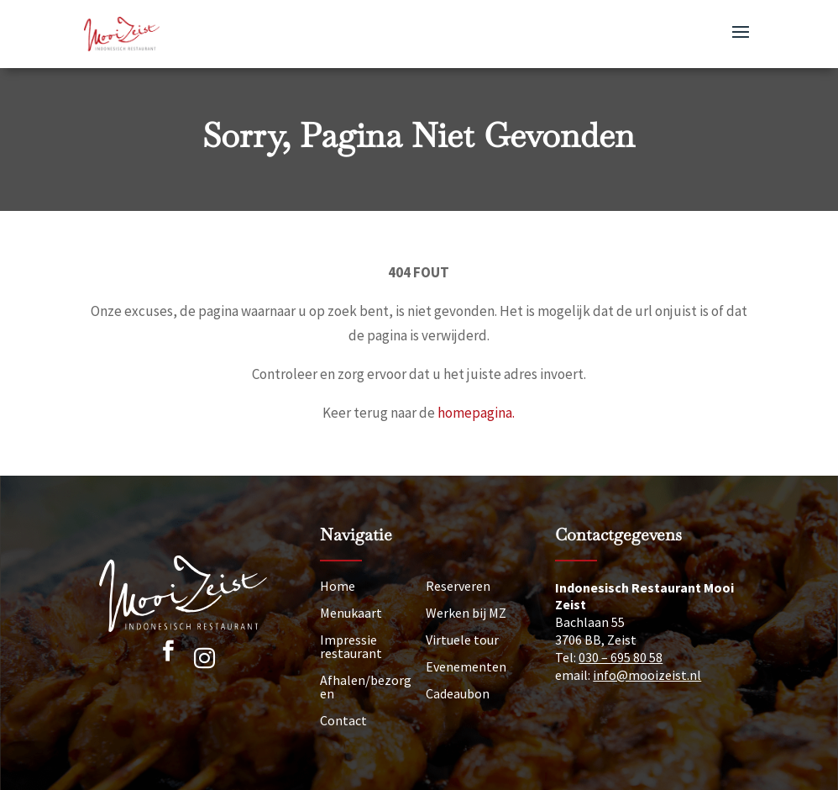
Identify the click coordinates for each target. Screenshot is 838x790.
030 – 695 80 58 (621, 657)
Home (337, 585)
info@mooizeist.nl (647, 674)
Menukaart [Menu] (351, 612)
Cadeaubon (458, 693)
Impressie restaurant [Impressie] (351, 646)
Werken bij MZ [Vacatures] (466, 612)
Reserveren (458, 585)
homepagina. (476, 412)
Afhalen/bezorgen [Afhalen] (365, 687)
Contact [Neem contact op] (343, 720)
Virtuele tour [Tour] (462, 639)
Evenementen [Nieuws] (466, 666)
